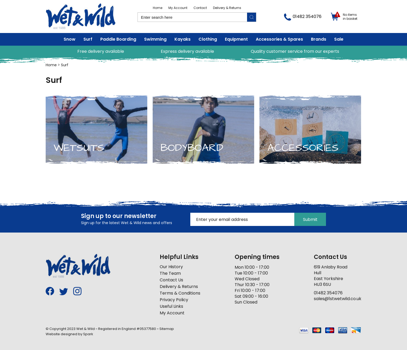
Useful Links (171, 306)
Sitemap (166, 328)
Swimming (155, 39)
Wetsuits (79, 148)
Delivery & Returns (227, 8)
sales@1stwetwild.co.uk (337, 299)
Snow (69, 39)
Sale (338, 39)
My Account (177, 8)
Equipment (236, 39)
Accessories (303, 148)
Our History (171, 267)
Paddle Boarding (118, 39)
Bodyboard (191, 148)
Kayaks (182, 39)
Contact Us (171, 280)
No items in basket (350, 17)
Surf (87, 39)
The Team (170, 273)
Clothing (207, 39)
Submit (310, 219)
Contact (200, 8)
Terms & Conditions (180, 293)
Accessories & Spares (279, 39)
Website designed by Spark (69, 334)
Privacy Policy (174, 300)
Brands (318, 39)
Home (157, 8)
